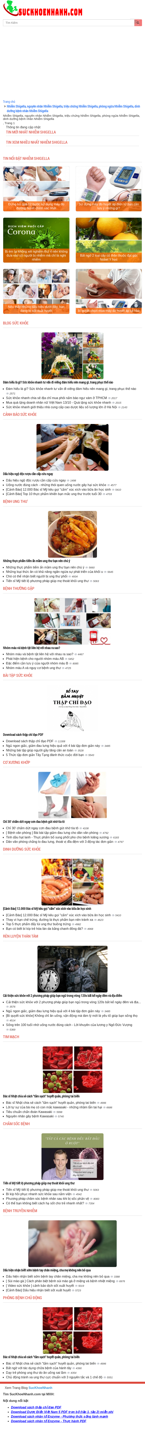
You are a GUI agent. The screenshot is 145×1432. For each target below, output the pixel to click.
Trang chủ (9, 101)
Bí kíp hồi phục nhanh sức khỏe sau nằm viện (39, 1194)
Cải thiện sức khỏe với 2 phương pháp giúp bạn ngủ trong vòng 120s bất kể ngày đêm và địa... (73, 1002)
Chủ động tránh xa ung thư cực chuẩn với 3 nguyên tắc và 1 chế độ (54, 1377)
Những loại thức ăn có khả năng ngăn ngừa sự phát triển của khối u (55, 571)
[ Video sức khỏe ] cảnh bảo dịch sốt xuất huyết (40, 1285)
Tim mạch (11, 1036)
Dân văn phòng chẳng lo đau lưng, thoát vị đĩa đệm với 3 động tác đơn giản (60, 841)
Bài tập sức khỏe (18, 675)
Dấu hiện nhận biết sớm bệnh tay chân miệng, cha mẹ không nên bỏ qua (47, 1270)
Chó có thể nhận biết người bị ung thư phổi (37, 576)
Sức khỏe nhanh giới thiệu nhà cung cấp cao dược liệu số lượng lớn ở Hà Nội (62, 407)
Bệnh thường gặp (18, 588)
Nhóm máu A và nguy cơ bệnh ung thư (34, 668)
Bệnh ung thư (15, 501)
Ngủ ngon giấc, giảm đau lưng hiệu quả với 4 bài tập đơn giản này (53, 745)
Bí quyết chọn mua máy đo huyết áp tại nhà (109, 310)
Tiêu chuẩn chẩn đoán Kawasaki (29, 1112)
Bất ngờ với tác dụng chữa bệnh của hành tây (39, 1368)
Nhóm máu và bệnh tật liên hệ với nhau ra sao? (31, 648)
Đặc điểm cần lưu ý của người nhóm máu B (37, 663)
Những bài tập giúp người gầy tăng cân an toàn (40, 750)
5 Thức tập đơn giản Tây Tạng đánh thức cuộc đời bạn (45, 755)
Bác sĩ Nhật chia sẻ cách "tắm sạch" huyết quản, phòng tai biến (41, 1096)
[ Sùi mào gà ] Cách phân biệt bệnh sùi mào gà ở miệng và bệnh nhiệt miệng (61, 1281)
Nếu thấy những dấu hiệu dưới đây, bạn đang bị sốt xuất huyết (36, 308)
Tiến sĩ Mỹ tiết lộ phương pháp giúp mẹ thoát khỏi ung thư (48, 581)
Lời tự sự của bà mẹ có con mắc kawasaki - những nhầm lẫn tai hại (54, 1107)
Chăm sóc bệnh (16, 1123)
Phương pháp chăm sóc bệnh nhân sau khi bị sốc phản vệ (48, 1198)
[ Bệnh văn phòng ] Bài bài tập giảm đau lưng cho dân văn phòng (52, 832)
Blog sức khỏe (16, 322)
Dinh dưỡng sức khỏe (22, 849)
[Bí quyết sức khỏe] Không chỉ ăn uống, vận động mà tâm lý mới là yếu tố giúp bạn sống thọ (72, 1015)
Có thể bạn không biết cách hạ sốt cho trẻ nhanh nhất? (45, 1203)
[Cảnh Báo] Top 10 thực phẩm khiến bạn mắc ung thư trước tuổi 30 (54, 494)
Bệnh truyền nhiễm (20, 1210)
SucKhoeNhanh (40, 1388)
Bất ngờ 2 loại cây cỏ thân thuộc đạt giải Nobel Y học (108, 257)
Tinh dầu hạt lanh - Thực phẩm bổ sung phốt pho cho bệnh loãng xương (57, 837)
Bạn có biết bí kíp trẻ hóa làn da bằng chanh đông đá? (45, 928)
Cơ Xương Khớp (16, 762)
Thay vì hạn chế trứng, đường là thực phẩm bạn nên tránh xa (50, 919)
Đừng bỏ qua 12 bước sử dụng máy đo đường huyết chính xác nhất (36, 206)
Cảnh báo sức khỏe (20, 414)
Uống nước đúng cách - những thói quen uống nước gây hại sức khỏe (56, 485)
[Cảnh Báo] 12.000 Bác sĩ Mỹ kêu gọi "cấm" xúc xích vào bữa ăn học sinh (59, 489)
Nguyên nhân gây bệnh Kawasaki (30, 1116)
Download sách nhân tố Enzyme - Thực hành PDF (48, 1421)
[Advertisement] (72, 68)
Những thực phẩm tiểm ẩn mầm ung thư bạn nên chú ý (36, 561)
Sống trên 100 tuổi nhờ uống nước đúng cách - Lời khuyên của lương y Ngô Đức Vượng (69, 1025)
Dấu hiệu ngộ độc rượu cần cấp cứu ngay (28, 474)
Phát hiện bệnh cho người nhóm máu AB (35, 658)
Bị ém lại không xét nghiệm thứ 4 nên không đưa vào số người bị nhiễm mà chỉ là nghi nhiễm (36, 255)
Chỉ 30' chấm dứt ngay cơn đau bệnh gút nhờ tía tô (34, 821)
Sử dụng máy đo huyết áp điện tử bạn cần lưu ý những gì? (109, 206)
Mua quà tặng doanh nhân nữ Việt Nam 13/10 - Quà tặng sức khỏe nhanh (59, 402)
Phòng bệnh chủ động (22, 1297)
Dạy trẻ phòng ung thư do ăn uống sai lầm (36, 1372)
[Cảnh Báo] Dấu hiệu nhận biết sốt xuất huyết (39, 1290)
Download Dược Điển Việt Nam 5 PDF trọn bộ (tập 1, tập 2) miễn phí (62, 1412)
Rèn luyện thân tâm (20, 936)
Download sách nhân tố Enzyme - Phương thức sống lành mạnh (59, 1416)
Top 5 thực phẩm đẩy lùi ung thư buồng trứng (39, 924)
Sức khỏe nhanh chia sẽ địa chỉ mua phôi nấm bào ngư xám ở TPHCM (57, 398)
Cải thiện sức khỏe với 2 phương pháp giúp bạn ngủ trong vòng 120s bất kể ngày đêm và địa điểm (62, 995)
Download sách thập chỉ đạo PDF (23, 734)
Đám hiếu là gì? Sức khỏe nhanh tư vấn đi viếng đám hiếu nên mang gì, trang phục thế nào (58, 382)
